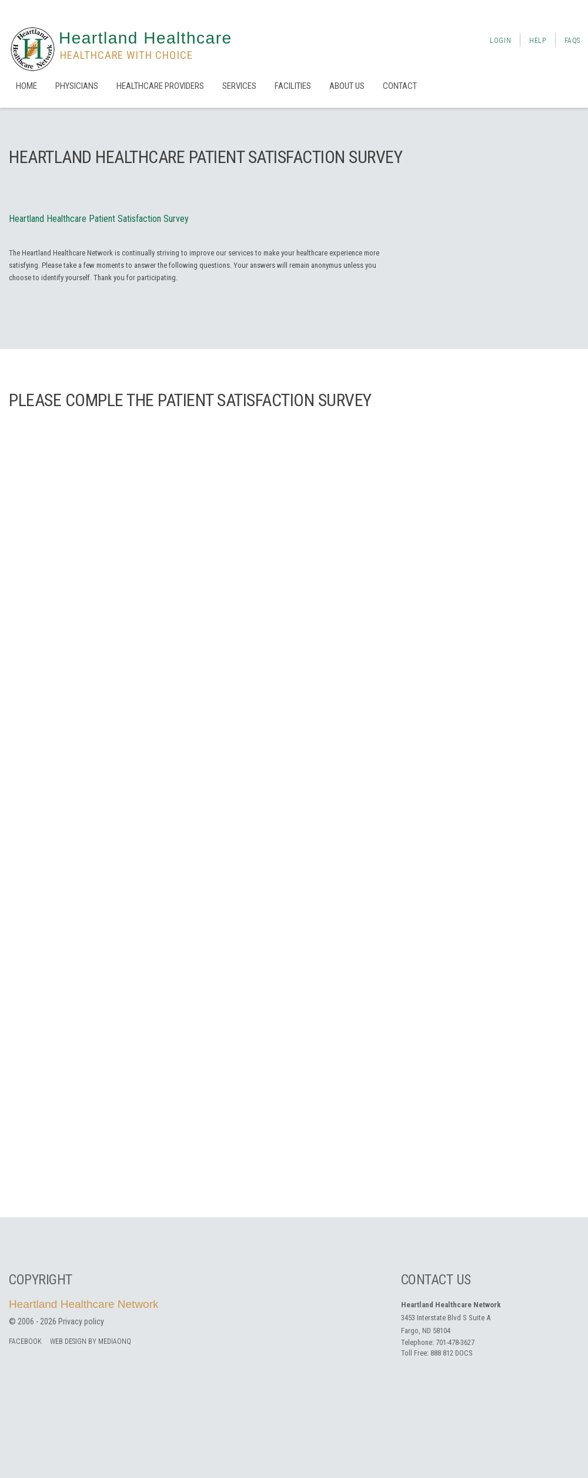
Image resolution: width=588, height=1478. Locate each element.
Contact (400, 86)
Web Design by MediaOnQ (90, 1341)
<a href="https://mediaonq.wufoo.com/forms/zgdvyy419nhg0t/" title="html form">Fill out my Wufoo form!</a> (294, 810)
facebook (25, 1341)
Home (26, 86)
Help (537, 40)
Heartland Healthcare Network (84, 1304)
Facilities (293, 86)
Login (500, 40)
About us (347, 86)
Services (239, 86)
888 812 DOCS (451, 1353)
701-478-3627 (455, 1342)
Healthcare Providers (160, 86)
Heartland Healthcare (145, 38)
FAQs (572, 40)
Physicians (76, 86)
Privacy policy (81, 1321)
